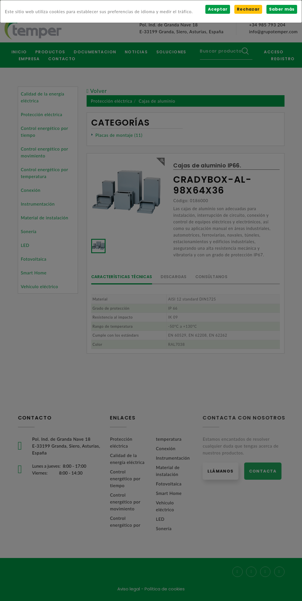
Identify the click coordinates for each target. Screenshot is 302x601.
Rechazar (248, 9)
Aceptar (217, 9)
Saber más (282, 9)
